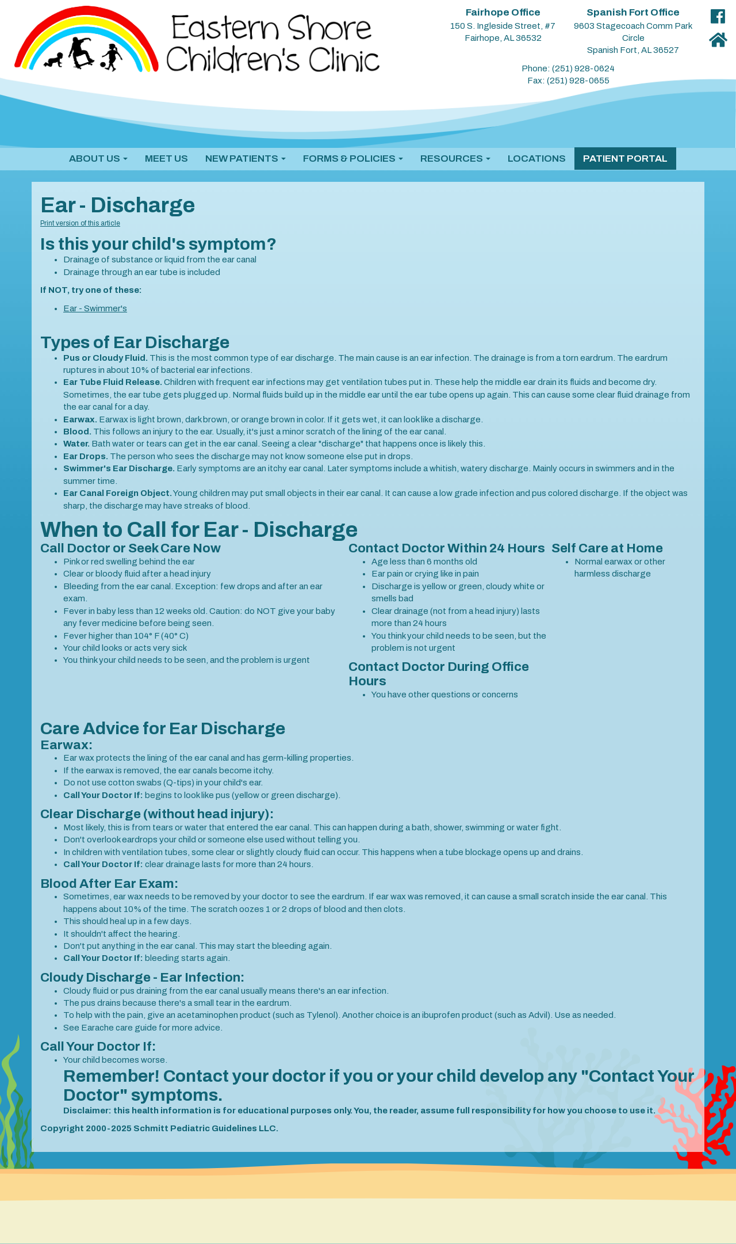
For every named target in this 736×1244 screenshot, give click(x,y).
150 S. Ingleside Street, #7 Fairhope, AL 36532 (502, 25)
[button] (98, 158)
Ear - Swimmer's (95, 308)
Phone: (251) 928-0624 (568, 68)
